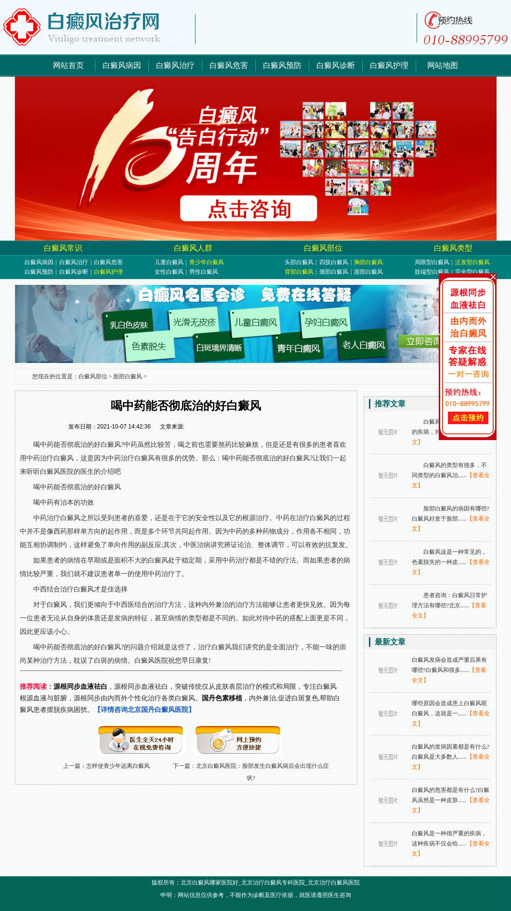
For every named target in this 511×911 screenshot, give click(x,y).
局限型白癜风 (432, 262)
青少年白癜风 (206, 262)
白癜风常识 (63, 248)
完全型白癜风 (472, 271)
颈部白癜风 (333, 271)
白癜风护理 (389, 65)
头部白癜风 (299, 262)
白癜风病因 (122, 65)
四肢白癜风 (333, 262)
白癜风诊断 (335, 65)
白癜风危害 (229, 65)
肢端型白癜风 (432, 271)
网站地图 (442, 65)
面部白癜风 (368, 271)
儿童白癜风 (169, 262)
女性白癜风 (169, 271)
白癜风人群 (193, 248)
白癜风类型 (453, 248)
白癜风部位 (323, 248)
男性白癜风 (203, 271)
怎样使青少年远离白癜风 (118, 766)
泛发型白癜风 (472, 262)
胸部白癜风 (368, 262)
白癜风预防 (282, 65)
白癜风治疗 (175, 65)
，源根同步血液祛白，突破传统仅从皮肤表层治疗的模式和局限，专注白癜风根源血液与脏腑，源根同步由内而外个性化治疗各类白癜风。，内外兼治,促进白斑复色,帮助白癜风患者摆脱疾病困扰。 (180, 698)
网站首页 (68, 65)
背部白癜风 (299, 271)
